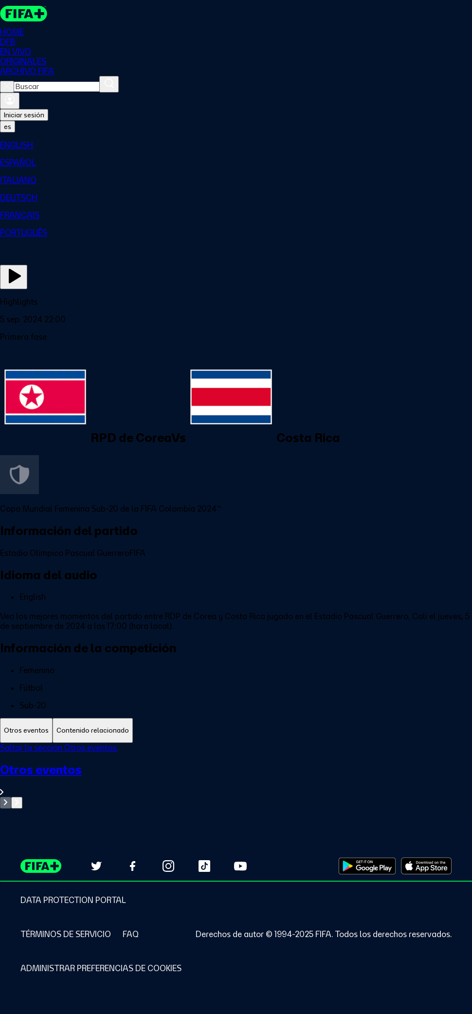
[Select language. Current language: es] (7, 126)
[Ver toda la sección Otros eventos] (236, 779)
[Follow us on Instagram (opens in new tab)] (168, 866)
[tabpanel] (236, 776)
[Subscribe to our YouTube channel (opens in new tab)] (240, 866)
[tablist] (236, 730)
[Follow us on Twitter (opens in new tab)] (96, 866)
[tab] (26, 730)
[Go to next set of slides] (16, 803)
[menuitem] (236, 145)
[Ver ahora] (13, 277)
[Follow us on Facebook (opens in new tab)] (132, 866)
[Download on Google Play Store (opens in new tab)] (367, 866)
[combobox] (56, 87)
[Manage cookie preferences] (101, 968)
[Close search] (7, 86)
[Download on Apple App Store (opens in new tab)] (426, 866)
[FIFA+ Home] (23, 13)
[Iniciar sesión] (9, 100)
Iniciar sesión (24, 115)
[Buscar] (109, 84)
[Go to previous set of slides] (5, 803)
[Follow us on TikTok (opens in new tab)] (204, 866)
